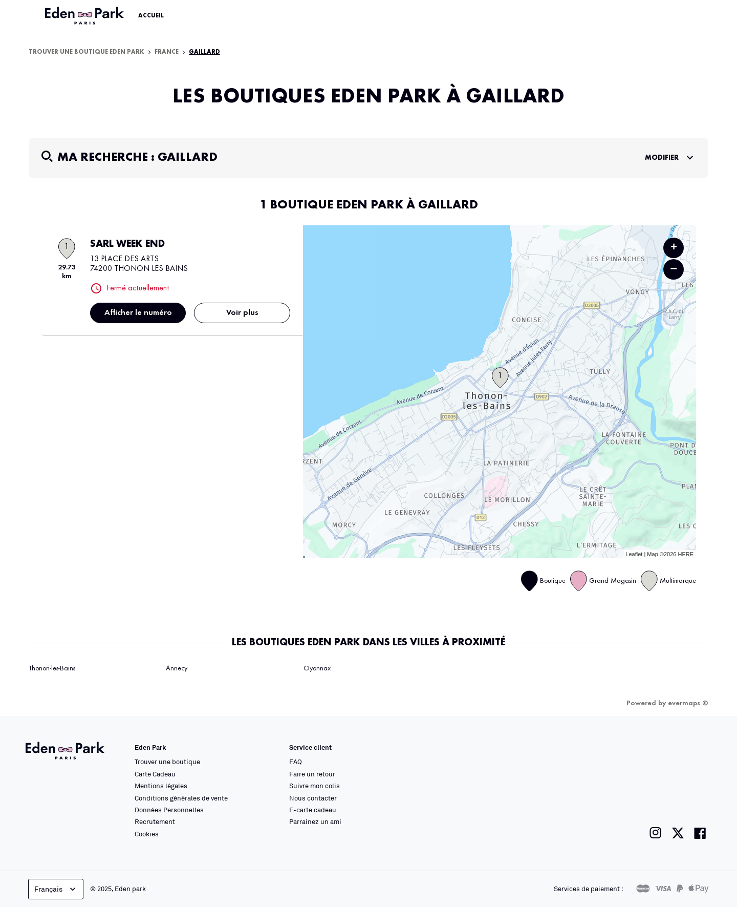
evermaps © (688, 703)
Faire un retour (312, 774)
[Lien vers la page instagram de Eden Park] (655, 833)
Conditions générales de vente (181, 798)
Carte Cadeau (155, 774)
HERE (685, 554)
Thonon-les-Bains (52, 668)
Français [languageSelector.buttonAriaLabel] (56, 889)
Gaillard (204, 52)
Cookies (147, 834)
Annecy (176, 668)
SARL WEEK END (127, 244)
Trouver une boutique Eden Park (86, 52)
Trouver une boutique (167, 761)
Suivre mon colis (314, 786)
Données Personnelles (169, 810)
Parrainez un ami (315, 821)
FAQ (295, 761)
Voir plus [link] (242, 313)
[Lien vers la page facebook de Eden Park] (700, 833)
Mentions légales (161, 786)
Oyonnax (317, 668)
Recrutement (155, 821)
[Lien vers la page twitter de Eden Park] (678, 833)
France (167, 52)
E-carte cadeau (312, 810)
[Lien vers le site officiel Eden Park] (85, 16)
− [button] (673, 269)
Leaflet (633, 554)
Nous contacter (313, 798)
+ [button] (673, 248)
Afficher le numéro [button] (138, 313)
